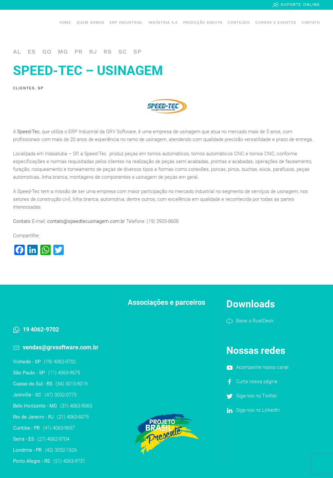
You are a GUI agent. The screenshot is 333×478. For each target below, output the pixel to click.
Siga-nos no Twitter (256, 396)
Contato (310, 22)
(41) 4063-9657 (59, 428)
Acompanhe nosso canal (262, 367)
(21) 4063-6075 (73, 417)
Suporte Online (299, 4)
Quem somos (90, 22)
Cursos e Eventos (275, 22)
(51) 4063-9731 (69, 461)
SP (137, 51)
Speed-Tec (28, 132)
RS (107, 51)
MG (63, 51)
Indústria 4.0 (163, 22)
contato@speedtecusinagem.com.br (86, 221)
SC (122, 51)
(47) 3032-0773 (60, 395)
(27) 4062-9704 (53, 439)
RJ (93, 51)
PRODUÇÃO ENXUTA (203, 22)
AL (17, 51)
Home (66, 22)
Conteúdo (239, 22)
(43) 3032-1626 (61, 450)
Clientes (24, 88)
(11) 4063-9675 (64, 373)
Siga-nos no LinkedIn (258, 410)
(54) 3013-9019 (71, 384)
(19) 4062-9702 (60, 362)
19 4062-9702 (41, 329)
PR (78, 51)
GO (46, 51)
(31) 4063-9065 (76, 406)
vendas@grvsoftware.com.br (61, 347)
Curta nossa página (256, 381)
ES (32, 51)
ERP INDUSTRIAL (126, 22)
